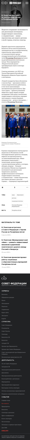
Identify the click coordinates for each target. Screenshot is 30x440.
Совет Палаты (6, 331)
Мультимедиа (6, 421)
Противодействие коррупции (10, 385)
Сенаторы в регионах (8, 412)
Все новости (5, 12)
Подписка (4, 306)
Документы (5, 373)
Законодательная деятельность (11, 369)
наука (13, 195)
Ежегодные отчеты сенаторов (10, 388)
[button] (26, 3)
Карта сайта (5, 312)
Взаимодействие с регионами (10, 379)
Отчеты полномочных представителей (13, 391)
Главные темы (6, 400)
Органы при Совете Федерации (11, 349)
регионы (14, 198)
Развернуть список (27, 187)
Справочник (5, 309)
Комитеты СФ (6, 337)
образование (20, 195)
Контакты (4, 294)
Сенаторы (5, 334)
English (4, 318)
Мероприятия (6, 382)
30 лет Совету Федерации (9, 363)
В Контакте (2, 187)
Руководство (5, 328)
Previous (11, 122)
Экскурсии (5, 315)
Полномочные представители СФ (12, 357)
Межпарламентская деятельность (12, 376)
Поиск (3, 300)
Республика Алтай (16, 210)
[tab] (15, 187)
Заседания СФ (6, 366)
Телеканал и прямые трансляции (11, 424)
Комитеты (5, 409)
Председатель (6, 406)
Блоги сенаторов (7, 418)
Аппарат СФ (5, 343)
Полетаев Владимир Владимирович (17, 205)
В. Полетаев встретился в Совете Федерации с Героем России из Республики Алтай (14, 229)
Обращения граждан (8, 297)
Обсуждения (5, 303)
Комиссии (5, 340)
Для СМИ (4, 427)
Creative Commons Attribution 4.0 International (13, 437)
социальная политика (17, 201)
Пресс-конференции (8, 415)
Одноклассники (15, 187)
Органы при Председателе (9, 346)
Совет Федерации (7, 325)
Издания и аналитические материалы (13, 394)
